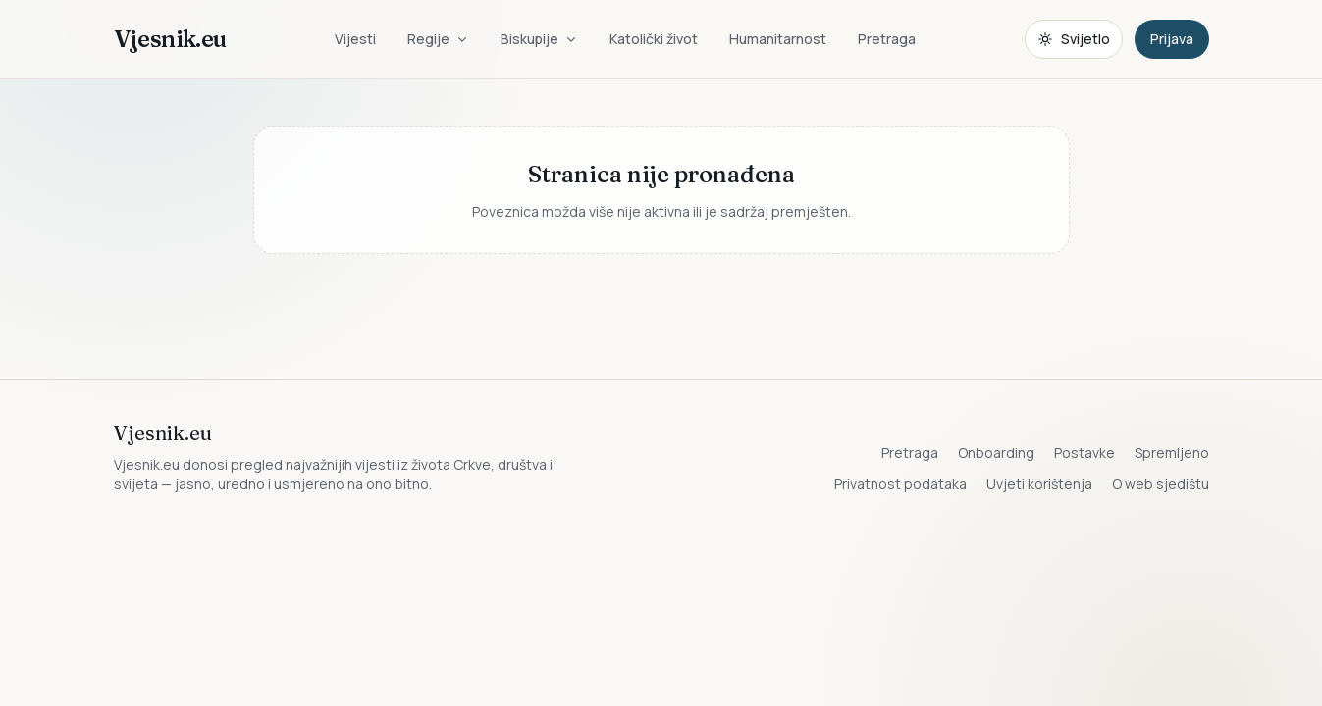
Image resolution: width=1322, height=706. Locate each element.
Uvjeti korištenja (1039, 484)
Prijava (1171, 38)
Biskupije (539, 38)
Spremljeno (1172, 452)
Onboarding (996, 452)
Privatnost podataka (900, 484)
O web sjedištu (1160, 484)
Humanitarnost (777, 38)
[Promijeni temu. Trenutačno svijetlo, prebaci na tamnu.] (1074, 39)
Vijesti (355, 38)
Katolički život (653, 38)
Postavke (1084, 452)
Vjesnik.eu (170, 39)
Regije (438, 38)
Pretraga (887, 38)
